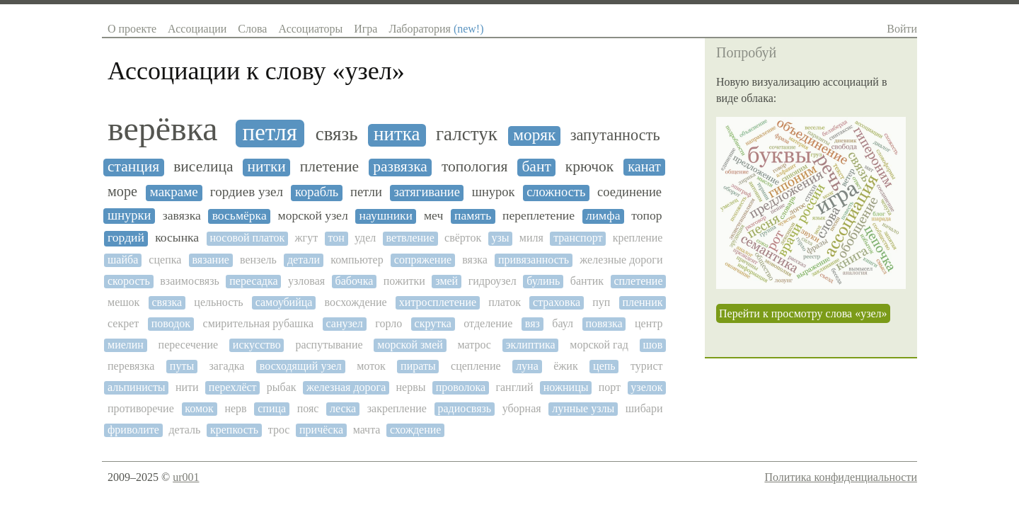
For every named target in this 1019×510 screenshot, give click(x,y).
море (122, 191)
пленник (642, 302)
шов (653, 345)
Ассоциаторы (310, 29)
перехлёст (233, 387)
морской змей (410, 345)
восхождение (355, 302)
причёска (321, 430)
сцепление (476, 366)
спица (272, 408)
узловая (306, 281)
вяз (532, 323)
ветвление (410, 238)
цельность (218, 302)
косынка (177, 237)
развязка (400, 167)
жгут (306, 238)
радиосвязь (464, 408)
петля (270, 132)
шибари (644, 408)
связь (337, 134)
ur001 (186, 477)
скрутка (433, 323)
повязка (603, 323)
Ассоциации (197, 29)
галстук (466, 134)
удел (365, 238)
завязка (182, 215)
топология (475, 167)
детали (303, 260)
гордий (126, 237)
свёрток (462, 238)
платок (504, 302)
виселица (203, 167)
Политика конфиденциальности (840, 477)
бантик (587, 281)
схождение (415, 430)
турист (646, 366)
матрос (474, 345)
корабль (316, 192)
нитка (397, 134)
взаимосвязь (189, 281)
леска (343, 408)
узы (500, 238)
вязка (475, 260)
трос (279, 430)
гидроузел (492, 281)
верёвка (163, 128)
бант (536, 167)
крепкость (234, 430)
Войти (902, 29)
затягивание (427, 192)
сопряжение (422, 260)
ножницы (566, 387)
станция (133, 167)
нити (187, 387)
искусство (257, 345)
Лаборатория (435, 29)
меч (433, 215)
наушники (386, 215)
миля (531, 238)
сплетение (638, 281)
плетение (329, 167)
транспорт (577, 238)
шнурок (493, 192)
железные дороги (621, 260)
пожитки (404, 281)
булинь (543, 281)
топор (646, 215)
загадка (227, 366)
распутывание (328, 345)
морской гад (599, 345)
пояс (308, 408)
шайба (123, 260)
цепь (604, 366)
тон (336, 238)
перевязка (131, 366)
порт (610, 387)
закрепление (397, 408)
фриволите (133, 430)
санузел (344, 323)
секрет (123, 323)
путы (182, 366)
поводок (170, 323)
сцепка (165, 260)
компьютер (356, 260)
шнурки (129, 215)
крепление (638, 238)
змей (446, 281)
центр (648, 323)
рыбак (282, 387)
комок (199, 408)
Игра (365, 29)
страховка (556, 302)
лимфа (603, 215)
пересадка (253, 281)
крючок (589, 167)
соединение (629, 192)
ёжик (565, 366)
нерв (235, 408)
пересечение (189, 345)
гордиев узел (246, 192)
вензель (258, 260)
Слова (252, 29)
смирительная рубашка (258, 323)
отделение (488, 323)
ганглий (514, 387)
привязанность (533, 260)
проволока (460, 387)
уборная (521, 408)
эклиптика (530, 345)
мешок (123, 302)
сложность (555, 192)
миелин (126, 345)
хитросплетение (437, 302)
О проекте (132, 29)
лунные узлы (583, 408)
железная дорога (346, 387)
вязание (210, 260)
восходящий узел (301, 366)
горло (388, 323)
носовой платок (246, 238)
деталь (184, 430)
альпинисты (137, 387)
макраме (174, 192)
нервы (411, 387)
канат (644, 166)
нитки (266, 167)
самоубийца (284, 302)
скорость (129, 281)
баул (562, 323)
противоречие (141, 408)
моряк (534, 135)
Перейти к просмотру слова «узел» (803, 313)
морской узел (313, 215)
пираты (418, 366)
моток (371, 366)
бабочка (354, 281)
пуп (601, 302)
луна (527, 366)
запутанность (615, 135)
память (472, 215)
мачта (367, 430)
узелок (646, 387)
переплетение (538, 215)
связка (166, 302)
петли (366, 192)
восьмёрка (239, 215)
